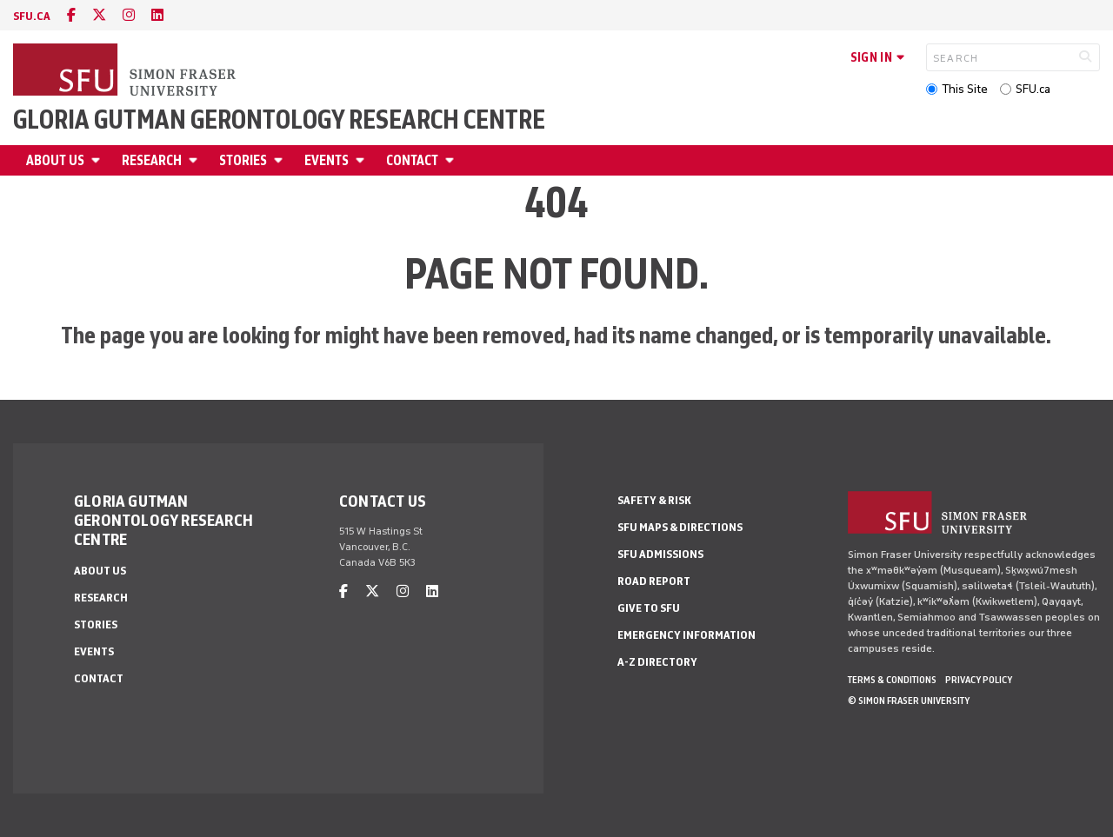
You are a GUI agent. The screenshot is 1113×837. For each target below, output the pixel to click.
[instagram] (129, 15)
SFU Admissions (660, 554)
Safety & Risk (654, 500)
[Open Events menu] (362, 160)
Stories (243, 160)
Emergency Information (686, 635)
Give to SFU (648, 608)
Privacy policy (978, 680)
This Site (965, 89)
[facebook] (71, 15)
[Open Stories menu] (280, 160)
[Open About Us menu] (98, 160)
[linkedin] (157, 15)
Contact (412, 160)
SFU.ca (1033, 89)
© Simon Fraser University (909, 700)
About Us (55, 160)
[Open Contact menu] (452, 160)
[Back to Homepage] (126, 71)
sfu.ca (31, 16)
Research (152, 160)
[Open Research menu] (195, 160)
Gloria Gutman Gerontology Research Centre (279, 120)
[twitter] (99, 15)
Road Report (653, 581)
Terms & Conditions (892, 680)
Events (326, 160)
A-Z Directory (657, 661)
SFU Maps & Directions (680, 527)
